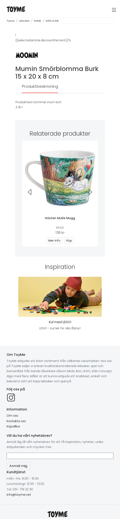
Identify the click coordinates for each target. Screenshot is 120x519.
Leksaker (24, 20)
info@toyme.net (19, 495)
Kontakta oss (16, 421)
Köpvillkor (13, 426)
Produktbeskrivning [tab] (40, 86)
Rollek (37, 20)
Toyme (10, 20)
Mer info (54, 240)
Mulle (60, 227)
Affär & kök (52, 20)
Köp (69, 240)
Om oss (12, 415)
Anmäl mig (18, 465)
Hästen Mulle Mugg (60, 218)
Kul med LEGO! (60, 322)
